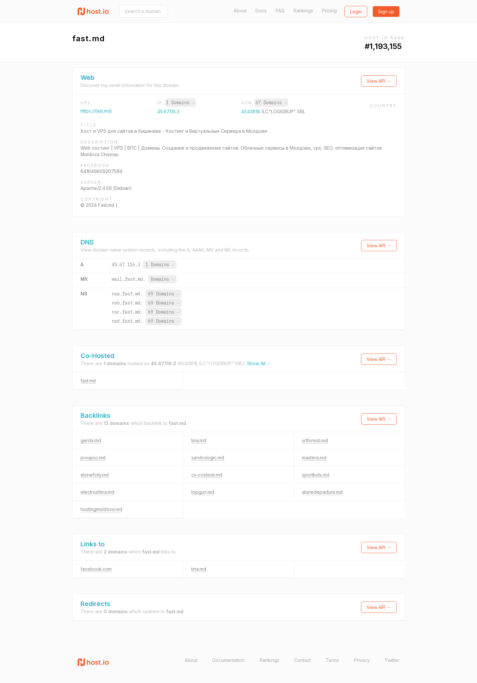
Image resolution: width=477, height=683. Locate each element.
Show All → (259, 363)
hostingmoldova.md (101, 509)
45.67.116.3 (168, 111)
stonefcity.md (95, 475)
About (240, 10)
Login (356, 11)
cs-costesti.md (206, 475)
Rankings (303, 10)
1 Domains (180, 103)
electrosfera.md (97, 492)
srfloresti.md (315, 440)
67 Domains (271, 103)
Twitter (392, 660)
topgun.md (202, 492)
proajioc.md (93, 457)
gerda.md (91, 440)
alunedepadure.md (322, 492)
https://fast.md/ (96, 111)
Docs (261, 10)
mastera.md (314, 457)
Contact (302, 660)
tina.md (198, 440)
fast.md (88, 380)
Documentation (228, 660)
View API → (379, 81)
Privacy (362, 660)
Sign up (386, 11)
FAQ (280, 10)
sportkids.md (315, 475)
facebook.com (96, 569)
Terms (332, 660)
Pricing (329, 10)
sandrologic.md (207, 457)
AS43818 (251, 111)
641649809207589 (101, 171)
